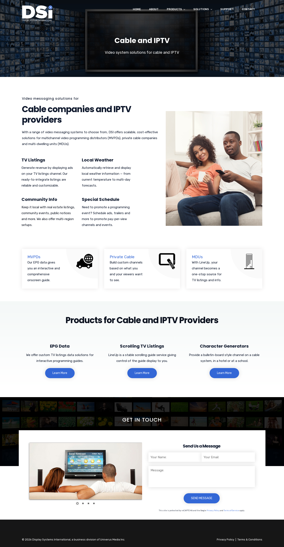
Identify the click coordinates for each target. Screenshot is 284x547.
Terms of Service (231, 510)
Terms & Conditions (249, 539)
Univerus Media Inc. (112, 539)
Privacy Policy (213, 510)
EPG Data (60, 346)
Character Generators (224, 346)
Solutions (201, 9)
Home (137, 9)
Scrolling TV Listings (142, 346)
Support (227, 9)
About (154, 9)
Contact (248, 9)
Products (174, 9)
